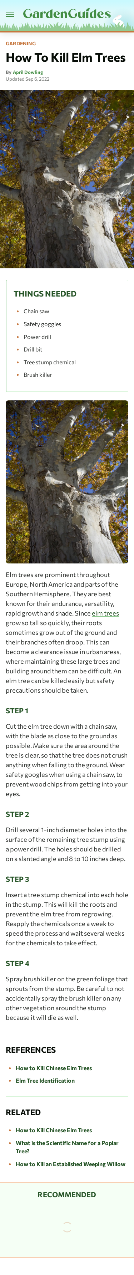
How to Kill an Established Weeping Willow (70, 1163)
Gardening (21, 43)
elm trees (105, 613)
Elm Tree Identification (45, 1080)
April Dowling (28, 72)
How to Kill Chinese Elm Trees (54, 1067)
